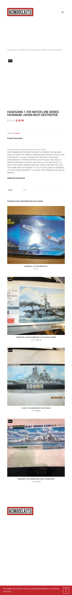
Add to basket (16, 127)
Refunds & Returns (37, 560)
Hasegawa (14, 50)
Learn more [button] (7, 591)
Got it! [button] (66, 590)
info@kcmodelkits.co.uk (37, 522)
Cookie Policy (37, 550)
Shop (8, 50)
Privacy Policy (37, 544)
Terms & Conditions (37, 555)
